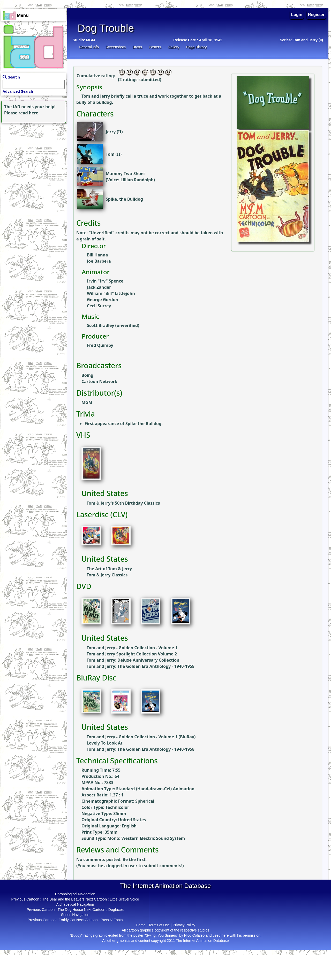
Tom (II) (114, 154)
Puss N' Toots (112, 920)
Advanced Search (18, 91)
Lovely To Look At (105, 743)
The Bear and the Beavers (63, 899)
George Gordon (102, 299)
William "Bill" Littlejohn (111, 293)
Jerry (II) (114, 132)
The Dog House (70, 909)
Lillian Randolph (137, 180)
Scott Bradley (100, 325)
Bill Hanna (97, 255)
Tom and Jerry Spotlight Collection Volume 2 (132, 654)
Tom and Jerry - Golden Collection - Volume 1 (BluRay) (141, 737)
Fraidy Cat (67, 920)
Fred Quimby (100, 345)
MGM (90, 40)
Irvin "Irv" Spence (105, 281)
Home (140, 925)
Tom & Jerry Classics (107, 575)
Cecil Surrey (99, 306)
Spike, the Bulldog (124, 199)
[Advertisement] (32, 156)
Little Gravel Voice (124, 899)
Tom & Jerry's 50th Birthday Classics (123, 503)
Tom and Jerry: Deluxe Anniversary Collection (133, 660)
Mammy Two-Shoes (126, 173)
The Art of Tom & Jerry (109, 569)
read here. (29, 113)
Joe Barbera (99, 261)
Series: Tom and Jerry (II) (301, 40)
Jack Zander (99, 287)
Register (316, 14)
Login (297, 14)
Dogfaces (116, 909)
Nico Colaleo (194, 935)
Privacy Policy (184, 925)
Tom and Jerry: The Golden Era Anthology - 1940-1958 (140, 666)
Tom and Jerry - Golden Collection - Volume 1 (132, 648)
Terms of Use (159, 925)
